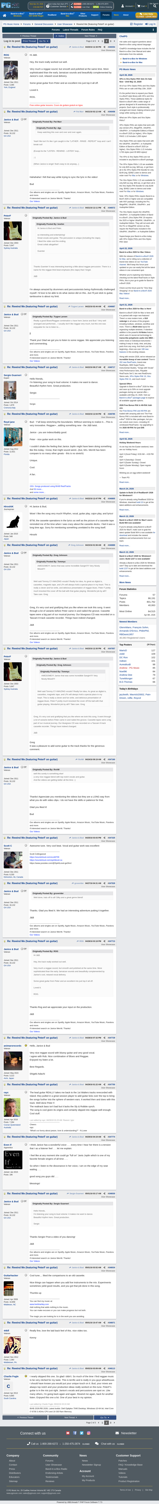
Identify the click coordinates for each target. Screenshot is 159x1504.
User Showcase (65, 24)
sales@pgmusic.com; (32, 1493)
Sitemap (13, 1481)
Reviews (49, 1481)
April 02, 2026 (125, 439)
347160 (112, 759)
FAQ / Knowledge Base (130, 1464)
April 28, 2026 (125, 75)
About (12, 1460)
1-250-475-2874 (102, 4)
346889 (112, 545)
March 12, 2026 (126, 516)
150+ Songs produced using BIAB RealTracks (50, 486)
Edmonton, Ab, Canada (13, 877)
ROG (80, 941)
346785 (112, 414)
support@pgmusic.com (50, 1493)
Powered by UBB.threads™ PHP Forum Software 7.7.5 (79, 1502)
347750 (112, 1084)
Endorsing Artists (54, 1473)
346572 (112, 208)
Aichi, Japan (9, 1078)
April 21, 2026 (125, 305)
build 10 (139, 502)
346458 (112, 112)
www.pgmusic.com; (15, 1493)
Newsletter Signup (91, 1464)
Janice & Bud (76, 47)
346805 (112, 498)
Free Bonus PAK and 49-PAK (135, 411)
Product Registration (129, 1481)
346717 (112, 367)
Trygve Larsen (76, 306)
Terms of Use (125, 1490)
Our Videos (35, 201)
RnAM (79, 759)
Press (12, 1469)
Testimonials (51, 1477)
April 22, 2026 (125, 248)
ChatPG (123, 36)
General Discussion (43, 24)
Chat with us (108, 1443)
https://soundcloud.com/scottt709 (44, 857)
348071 (112, 1323)
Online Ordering (106, 7)
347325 (112, 838)
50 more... (38, 489)
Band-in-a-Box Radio (56, 1469)
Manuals (122, 1469)
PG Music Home (11, 24)
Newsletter (129, 1433)
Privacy (138, 1490)
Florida (6, 454)
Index (59, 36)
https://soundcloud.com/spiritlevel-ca (46, 860)
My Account (88, 1476)
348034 (112, 1267)
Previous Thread (28, 36)
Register (136, 24)
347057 (112, 648)
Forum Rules (88, 30)
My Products (88, 1480)
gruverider (78, 883)
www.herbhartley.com (39, 1304)
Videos (122, 1473)
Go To (44, 41)
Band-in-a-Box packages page (132, 398)
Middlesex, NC (10, 1305)
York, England (9, 87)
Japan (6, 539)
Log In (150, 24)
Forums (26, 24)
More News (125, 582)
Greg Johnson (76, 545)
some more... (39, 492)
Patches (122, 1460)
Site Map (148, 1490)
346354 (112, 47)
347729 (112, 1038)
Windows (145, 175)
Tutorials (122, 1477)
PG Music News (127, 69)
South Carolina (10, 1398)
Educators (14, 1477)
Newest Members (128, 621)
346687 (112, 306)
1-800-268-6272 (88, 4)
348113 (112, 1368)
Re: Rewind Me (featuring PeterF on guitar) (32, 47)
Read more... (124, 298)
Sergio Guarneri (75, 1193)
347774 (112, 1137)
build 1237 (123, 568)
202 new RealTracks (127, 362)
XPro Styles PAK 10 (138, 376)
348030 (112, 1193)
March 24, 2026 (126, 489)
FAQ (100, 30)
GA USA (7, 136)
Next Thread (91, 36)
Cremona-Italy (9, 408)
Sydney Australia (11, 248)
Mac (134, 175)
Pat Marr (78, 112)
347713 (112, 941)
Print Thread (29, 41)
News (85, 1460)
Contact (13, 1464)
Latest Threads (70, 30)
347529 (112, 883)
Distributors (15, 1473)
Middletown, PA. (10, 1362)
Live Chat (86, 7)
